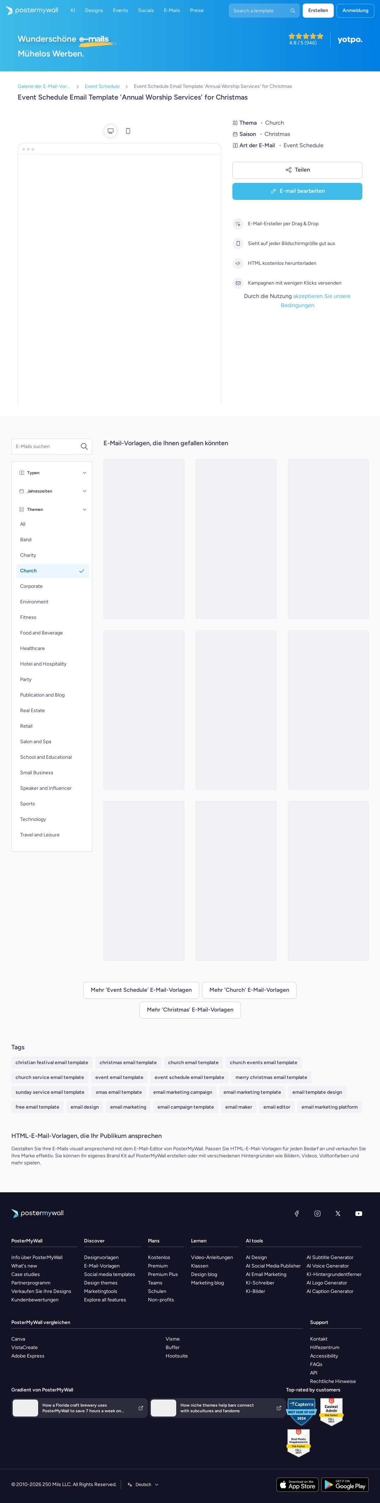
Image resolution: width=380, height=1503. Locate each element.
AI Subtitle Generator (330, 1257)
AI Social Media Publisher (273, 1266)
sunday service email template (50, 1092)
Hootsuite (177, 1356)
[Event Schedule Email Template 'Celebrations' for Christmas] (236, 539)
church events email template (263, 1063)
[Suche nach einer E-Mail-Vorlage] (48, 446)
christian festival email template (52, 1063)
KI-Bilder (255, 1291)
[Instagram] (317, 1213)
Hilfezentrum (324, 1347)
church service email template (50, 1077)
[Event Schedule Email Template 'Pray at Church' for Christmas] (236, 710)
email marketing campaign (182, 1092)
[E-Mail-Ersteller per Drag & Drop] (238, 223)
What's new (24, 1266)
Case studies (25, 1274)
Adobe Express (27, 1356)
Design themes (101, 1283)
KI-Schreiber (260, 1283)
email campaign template (186, 1107)
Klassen (199, 1266)
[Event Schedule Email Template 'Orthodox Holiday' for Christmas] (328, 710)
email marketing (128, 1107)
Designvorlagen (101, 1257)
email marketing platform (330, 1107)
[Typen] (85, 473)
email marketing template (252, 1092)
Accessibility (324, 1356)
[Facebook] (297, 1213)
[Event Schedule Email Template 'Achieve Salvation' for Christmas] (328, 539)
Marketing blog (207, 1283)
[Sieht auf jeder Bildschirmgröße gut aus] (238, 243)
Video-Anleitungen (212, 1257)
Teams (155, 1283)
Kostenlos (159, 1257)
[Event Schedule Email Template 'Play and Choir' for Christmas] (143, 881)
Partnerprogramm (31, 1283)
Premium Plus (163, 1274)
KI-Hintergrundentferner (334, 1274)
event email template (119, 1077)
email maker (238, 1107)
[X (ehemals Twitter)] (338, 1213)
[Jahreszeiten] (85, 491)
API (313, 1373)
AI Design (256, 1257)
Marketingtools (100, 1291)
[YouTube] (359, 1213)
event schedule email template (189, 1077)
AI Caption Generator (330, 1291)
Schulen (157, 1291)
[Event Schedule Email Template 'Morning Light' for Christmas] (328, 881)
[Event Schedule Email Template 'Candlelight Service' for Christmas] (143, 710)
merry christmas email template (271, 1077)
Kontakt (318, 1339)
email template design (317, 1092)
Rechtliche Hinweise (333, 1381)
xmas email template (119, 1092)
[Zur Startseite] (29, 11)
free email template (37, 1107)
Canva (18, 1339)
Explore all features (105, 1300)
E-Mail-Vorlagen (102, 1266)
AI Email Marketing (266, 1274)
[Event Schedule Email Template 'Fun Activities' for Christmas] (143, 539)
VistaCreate (24, 1347)
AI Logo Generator (327, 1283)
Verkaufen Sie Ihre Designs (41, 1291)
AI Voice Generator (328, 1266)
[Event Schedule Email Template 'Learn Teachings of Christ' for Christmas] (236, 881)
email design (85, 1107)
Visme (173, 1339)
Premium (158, 1266)
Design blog (204, 1274)
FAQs (316, 1364)
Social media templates (109, 1274)
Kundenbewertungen (35, 1300)
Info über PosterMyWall (37, 1257)
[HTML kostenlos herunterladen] (238, 263)
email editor (276, 1107)
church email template (193, 1063)
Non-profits (161, 1300)
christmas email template (128, 1063)
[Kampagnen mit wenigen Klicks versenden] (238, 283)
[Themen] (85, 509)
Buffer (173, 1347)
